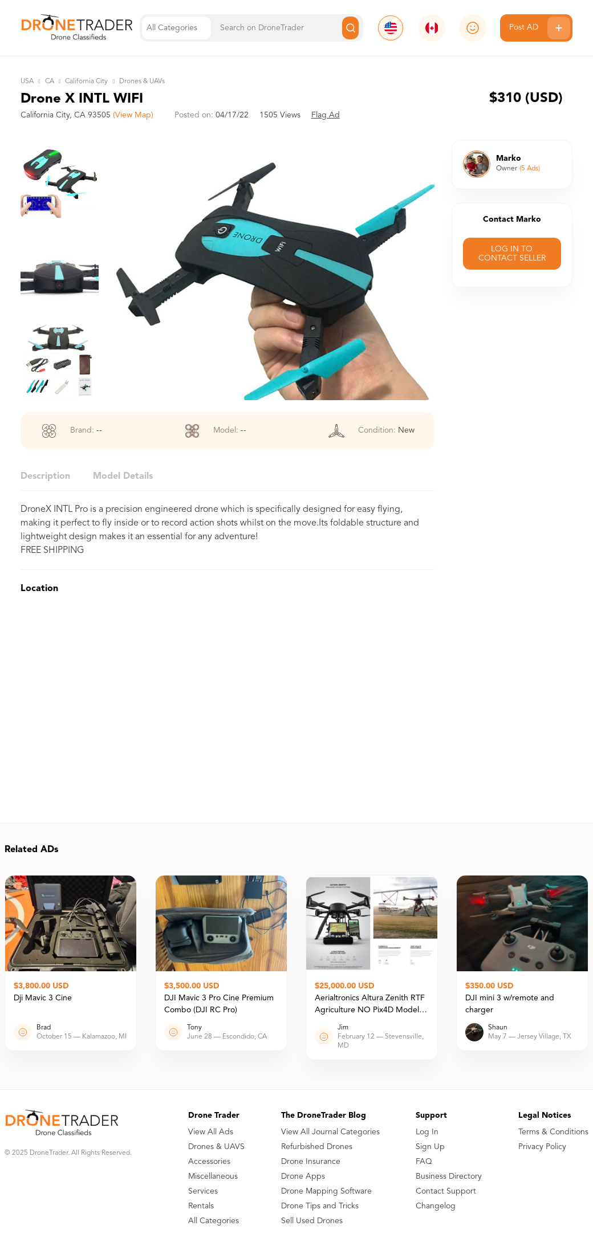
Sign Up (430, 1147)
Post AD (539, 28)
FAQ (424, 1162)
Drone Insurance (310, 1162)
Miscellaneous (213, 1176)
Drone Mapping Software (326, 1191)
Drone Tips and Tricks (320, 1206)
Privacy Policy (542, 1147)
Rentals (201, 1206)
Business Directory (449, 1176)
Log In (427, 1132)
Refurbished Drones (316, 1147)
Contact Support (446, 1191)
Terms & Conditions (553, 1132)
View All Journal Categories (330, 1132)
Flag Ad (325, 115)
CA (49, 81)
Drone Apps (303, 1176)
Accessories (209, 1162)
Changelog (436, 1206)
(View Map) (133, 115)
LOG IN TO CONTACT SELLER (512, 253)
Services (203, 1191)
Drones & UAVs (142, 81)
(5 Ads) (529, 168)
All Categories (213, 1221)
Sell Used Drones (312, 1221)
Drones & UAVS (216, 1147)
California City (86, 81)
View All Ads (210, 1132)
